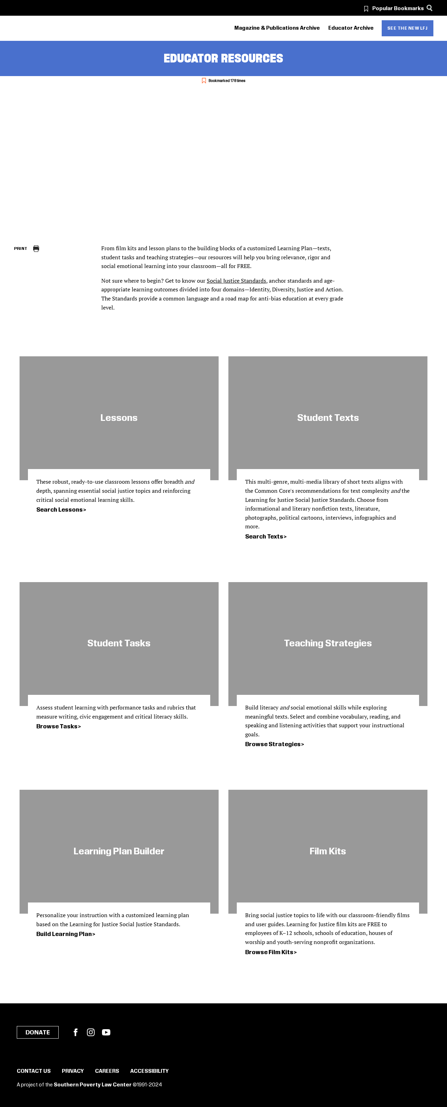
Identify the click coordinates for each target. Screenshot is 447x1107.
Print (21, 249)
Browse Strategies (273, 744)
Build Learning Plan (64, 934)
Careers (107, 1071)
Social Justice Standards (236, 280)
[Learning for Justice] (53, 28)
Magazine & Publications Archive (277, 28)
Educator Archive (351, 28)
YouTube (106, 1032)
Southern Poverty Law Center (93, 1085)
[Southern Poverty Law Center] (20, 28)
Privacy (73, 1071)
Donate (37, 1032)
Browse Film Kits (269, 952)
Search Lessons (59, 510)
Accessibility (149, 1071)
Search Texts (264, 537)
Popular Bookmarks (398, 8)
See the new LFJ (407, 28)
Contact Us (34, 1071)
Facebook (75, 1032)
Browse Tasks (57, 726)
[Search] (429, 8)
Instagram (91, 1032)
